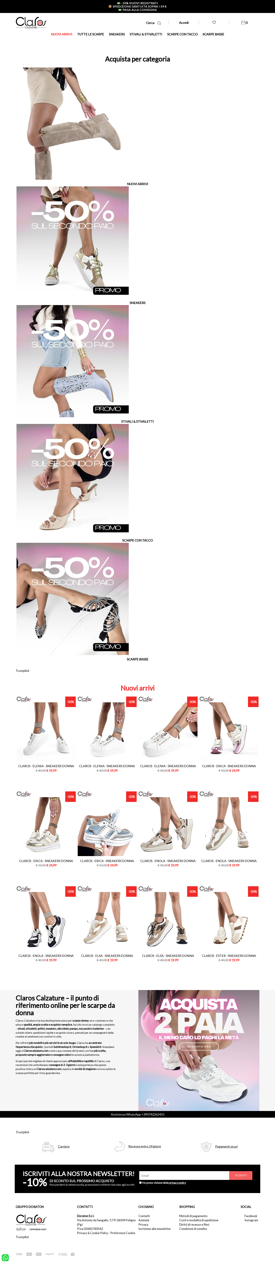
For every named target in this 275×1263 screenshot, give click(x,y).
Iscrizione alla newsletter (154, 1229)
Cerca (153, 23)
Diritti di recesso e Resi (194, 1224)
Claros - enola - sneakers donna (168, 861)
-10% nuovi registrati (137, 3)
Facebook (250, 1216)
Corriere (64, 1146)
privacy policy (177, 1182)
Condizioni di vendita (193, 1229)
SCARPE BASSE (213, 34)
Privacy (143, 1224)
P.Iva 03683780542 (90, 1229)
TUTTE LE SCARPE (90, 34)
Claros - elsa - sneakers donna (107, 956)
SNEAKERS (117, 34)
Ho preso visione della (164, 1182)
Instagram (251, 1220)
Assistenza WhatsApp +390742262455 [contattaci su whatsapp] (137, 1114)
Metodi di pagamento (193, 1216)
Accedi (184, 23)
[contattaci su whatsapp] (5, 1257)
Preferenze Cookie (122, 1233)
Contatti (144, 1216)
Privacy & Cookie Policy (92, 1233)
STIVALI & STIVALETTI (146, 34)
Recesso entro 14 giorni (144, 1146)
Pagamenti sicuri (226, 1146)
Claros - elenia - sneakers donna (46, 766)
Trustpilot (22, 671)
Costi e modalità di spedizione (198, 1220)
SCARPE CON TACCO (182, 34)
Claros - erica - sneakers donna (229, 766)
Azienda (143, 1220)
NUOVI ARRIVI (61, 34)
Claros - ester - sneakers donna (229, 956)
